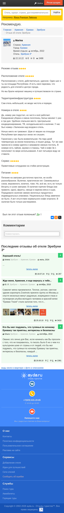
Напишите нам (32, 418)
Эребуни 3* (26, 54)
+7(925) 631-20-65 (32, 400)
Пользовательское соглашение (18, 446)
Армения (18, 30)
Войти (38, 3)
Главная (7, 30)
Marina (18, 40)
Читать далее (32, 269)
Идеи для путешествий (14, 467)
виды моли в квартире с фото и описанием (22, 368)
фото (42, 312)
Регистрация (53, 2)
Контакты (7, 436)
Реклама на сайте (11, 450)
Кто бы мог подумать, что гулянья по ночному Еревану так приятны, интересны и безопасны (29, 329)
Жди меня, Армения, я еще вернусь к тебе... (27, 280)
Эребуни (41, 30)
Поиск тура (8, 489)
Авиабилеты (9, 494)
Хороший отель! (12, 256)
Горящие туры (10, 498)
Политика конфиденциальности (18, 441)
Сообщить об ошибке (13, 476)
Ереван (30, 30)
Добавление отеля (12, 463)
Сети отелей (9, 472)
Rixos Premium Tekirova (25, 17)
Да (38, 214)
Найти (56, 12)
